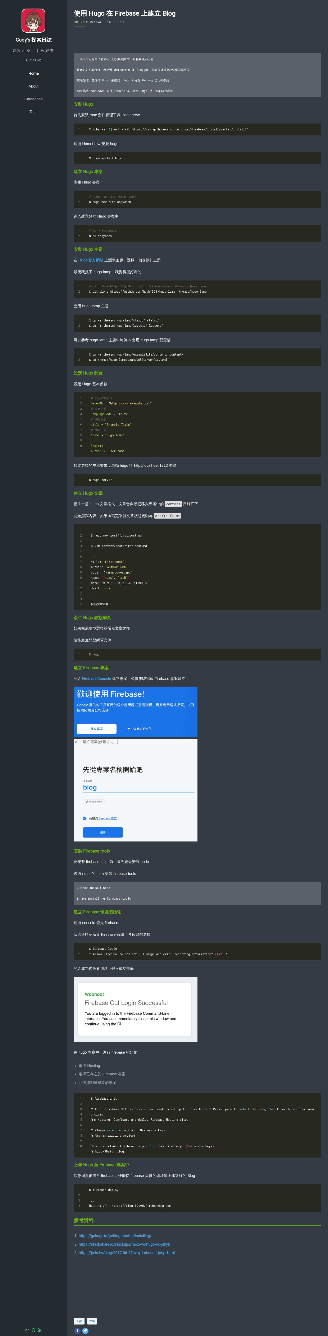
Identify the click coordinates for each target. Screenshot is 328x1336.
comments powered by (99, 1326)
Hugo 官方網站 (90, 254)
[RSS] (39, 1330)
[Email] (27, 1330)
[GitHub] (33, 1330)
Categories (33, 105)
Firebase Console (96, 659)
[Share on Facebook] (77, 1303)
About (33, 92)
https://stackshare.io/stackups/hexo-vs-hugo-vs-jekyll (124, 1216)
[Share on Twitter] (85, 1303)
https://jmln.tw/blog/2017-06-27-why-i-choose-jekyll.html (127, 1225)
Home (33, 79)
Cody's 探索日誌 (33, 46)
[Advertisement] (197, 40)
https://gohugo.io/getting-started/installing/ (115, 1208)
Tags (33, 118)
